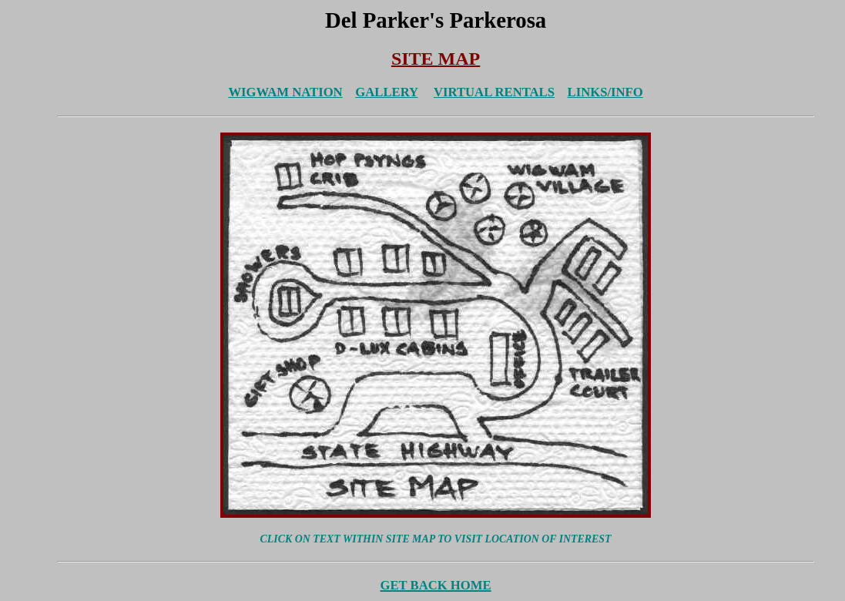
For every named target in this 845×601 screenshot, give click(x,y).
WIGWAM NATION (285, 92)
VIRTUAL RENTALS (494, 92)
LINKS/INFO (605, 92)
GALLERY (386, 92)
